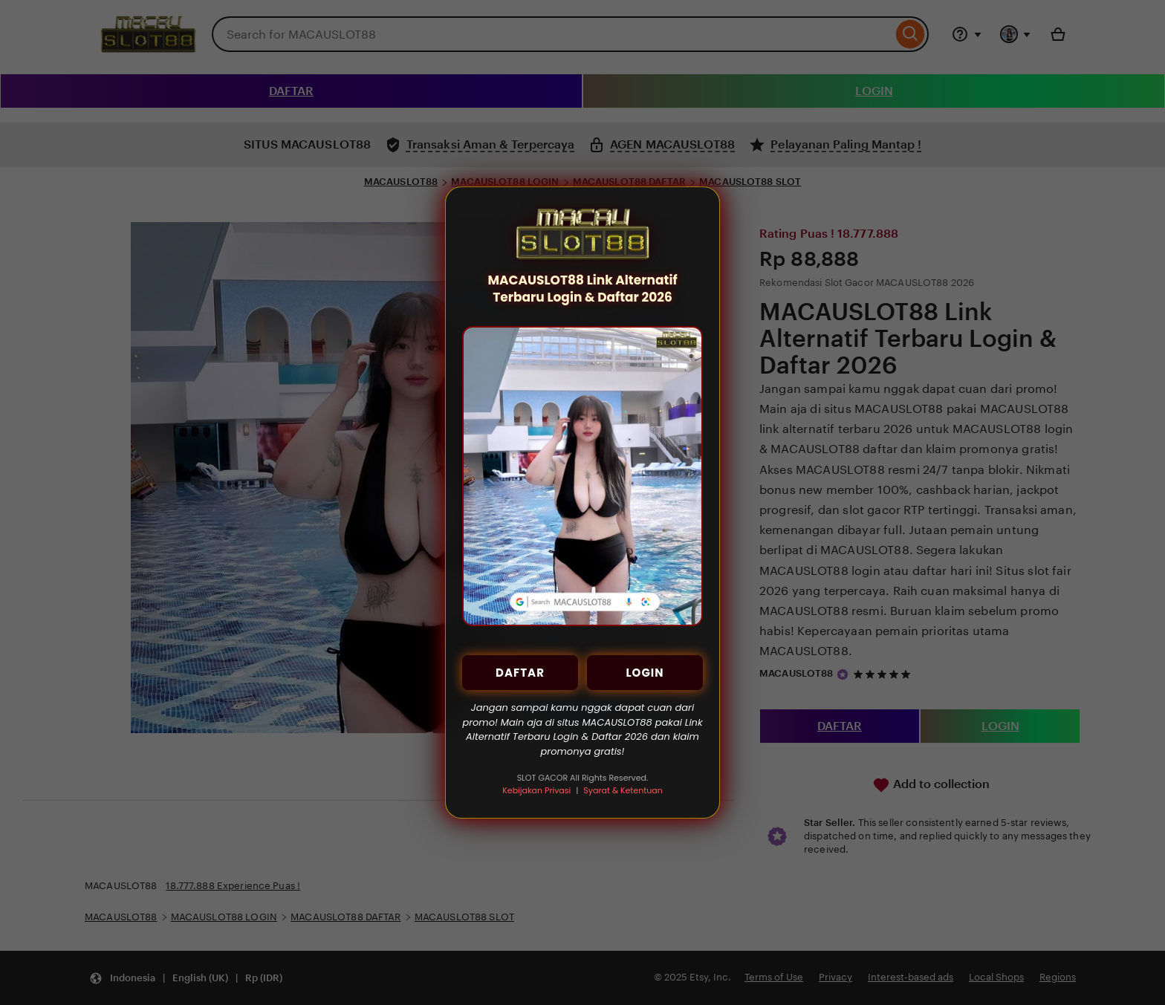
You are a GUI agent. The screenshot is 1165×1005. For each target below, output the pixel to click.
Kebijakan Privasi (536, 790)
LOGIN (644, 672)
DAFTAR (520, 672)
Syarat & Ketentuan (622, 790)
